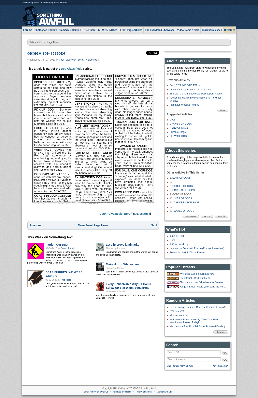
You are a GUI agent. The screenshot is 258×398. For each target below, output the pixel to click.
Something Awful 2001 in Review (187, 252)
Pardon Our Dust (57, 244)
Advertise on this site (122, 392)
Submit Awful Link (164, 392)
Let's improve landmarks (122, 244)
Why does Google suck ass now (197, 273)
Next (154, 225)
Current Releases (212, 30)
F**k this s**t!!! (177, 311)
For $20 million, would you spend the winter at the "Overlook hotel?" (203, 286)
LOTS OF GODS (183, 198)
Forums (27, 30)
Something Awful (31, 2)
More (222, 110)
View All (221, 216)
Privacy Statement (144, 392)
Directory (229, 30)
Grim (172, 240)
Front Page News (50, 42)
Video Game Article (115, 291)
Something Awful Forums (55, 2)
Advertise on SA (220, 366)
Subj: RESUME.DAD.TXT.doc (186, 85)
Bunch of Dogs (178, 132)
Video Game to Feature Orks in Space (190, 89)
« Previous (191, 216)
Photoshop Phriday (115, 248)
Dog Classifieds (71, 68)
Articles (34, 42)
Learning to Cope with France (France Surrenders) (197, 248)
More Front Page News (93, 225)
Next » (207, 216)
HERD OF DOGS (179, 127)
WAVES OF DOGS (184, 210)
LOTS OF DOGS (181, 177)
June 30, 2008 (177, 236)
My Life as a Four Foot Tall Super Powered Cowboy (197, 326)
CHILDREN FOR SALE (186, 202)
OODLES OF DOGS (183, 186)
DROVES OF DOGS (181, 123)
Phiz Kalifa (66, 280)
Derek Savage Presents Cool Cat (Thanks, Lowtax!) (198, 307)
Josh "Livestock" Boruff (71, 59)
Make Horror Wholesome (122, 264)
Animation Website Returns (184, 104)
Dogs (172, 119)
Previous (36, 225)
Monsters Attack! (179, 315)
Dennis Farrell (67, 248)
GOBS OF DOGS (46, 53)
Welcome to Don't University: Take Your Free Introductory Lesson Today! (194, 321)
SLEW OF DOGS (179, 136)
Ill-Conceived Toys (179, 244)
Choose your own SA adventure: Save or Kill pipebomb (203, 282)
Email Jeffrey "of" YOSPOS (180, 366)
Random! (220, 332)
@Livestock (92, 59)
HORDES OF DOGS (183, 190)
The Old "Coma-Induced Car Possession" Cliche (196, 93)
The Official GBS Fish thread (195, 278)
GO (225, 352)
